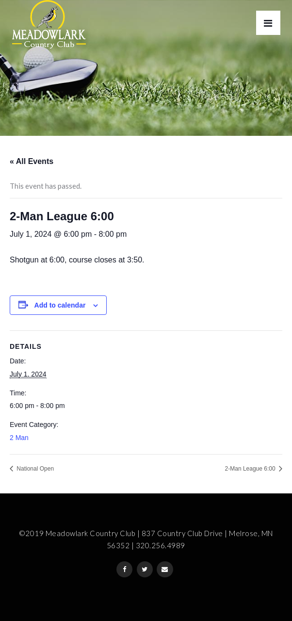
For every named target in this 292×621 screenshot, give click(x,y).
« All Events (31, 161)
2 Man (19, 437)
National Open (34, 468)
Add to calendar (60, 305)
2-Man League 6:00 (251, 468)
